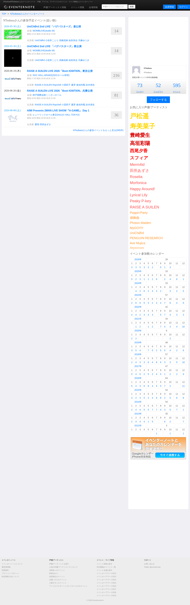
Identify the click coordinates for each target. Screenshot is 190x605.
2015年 (138, 390)
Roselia (136, 177)
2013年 (138, 413)
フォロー (140, 92)
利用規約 (5, 570)
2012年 (138, 425)
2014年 (138, 402)
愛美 (37, 124)
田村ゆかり (53, 573)
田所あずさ (45, 124)
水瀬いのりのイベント (58, 580)
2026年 (138, 259)
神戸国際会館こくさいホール (47, 95)
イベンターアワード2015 (106, 583)
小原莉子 (66, 85)
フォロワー (158, 92)
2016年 (138, 378)
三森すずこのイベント (58, 583)
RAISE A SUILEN (43, 85)
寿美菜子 (142, 126)
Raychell (57, 85)
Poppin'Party (139, 212)
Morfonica (138, 183)
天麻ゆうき (83, 40)
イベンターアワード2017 (106, 589)
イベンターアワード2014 (106, 580)
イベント (177, 92)
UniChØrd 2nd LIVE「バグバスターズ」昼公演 (54, 26)
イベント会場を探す (104, 570)
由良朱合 (73, 40)
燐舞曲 (134, 217)
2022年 (138, 307)
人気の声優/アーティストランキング (63, 567)
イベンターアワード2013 (106, 576)
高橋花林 (63, 40)
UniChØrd (40, 40)
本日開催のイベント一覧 (106, 567)
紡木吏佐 (90, 85)
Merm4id (137, 164)
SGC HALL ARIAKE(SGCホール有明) (51, 75)
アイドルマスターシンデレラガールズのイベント (68, 586)
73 (139, 85)
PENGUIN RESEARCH (146, 238)
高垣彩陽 (140, 143)
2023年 (138, 295)
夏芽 (73, 85)
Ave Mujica (137, 243)
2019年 (138, 342)
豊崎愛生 (140, 135)
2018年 (138, 354)
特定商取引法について (10, 576)
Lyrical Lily (138, 195)
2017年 (138, 366)
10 (183, 326)
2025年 (138, 271)
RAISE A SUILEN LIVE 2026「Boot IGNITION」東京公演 (60, 71)
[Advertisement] (158, 41)
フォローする (158, 99)
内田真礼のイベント (57, 576)
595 (177, 85)
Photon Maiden (140, 223)
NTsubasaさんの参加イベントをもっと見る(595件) (98, 130)
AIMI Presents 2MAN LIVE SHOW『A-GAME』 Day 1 (58, 110)
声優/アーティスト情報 (54, 7)
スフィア (139, 157)
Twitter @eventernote (152, 567)
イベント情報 (77, 7)
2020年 (138, 330)
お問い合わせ (149, 564)
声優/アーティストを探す (59, 564)
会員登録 (169, 7)
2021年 (138, 318)
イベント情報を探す (104, 564)
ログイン (183, 7)
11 (183, 386)
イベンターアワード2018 (106, 592)
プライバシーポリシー (10, 573)
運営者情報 (6, 567)
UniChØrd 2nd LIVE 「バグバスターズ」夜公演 (54, 46)
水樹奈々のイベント (57, 570)
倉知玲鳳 (80, 85)
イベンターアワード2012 (106, 573)
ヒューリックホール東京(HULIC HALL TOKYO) (56, 114)
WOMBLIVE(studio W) (44, 30)
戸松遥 (139, 116)
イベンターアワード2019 (106, 595)
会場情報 (93, 7)
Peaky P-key (140, 201)
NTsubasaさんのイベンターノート (27, 14)
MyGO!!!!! (136, 228)
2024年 (138, 283)
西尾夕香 (139, 150)
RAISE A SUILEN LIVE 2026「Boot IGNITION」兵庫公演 (60, 90)
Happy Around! (142, 189)
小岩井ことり (52, 40)
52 (158, 85)
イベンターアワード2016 (106, 586)
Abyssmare (137, 247)
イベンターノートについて (12, 564)
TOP (4, 14)
